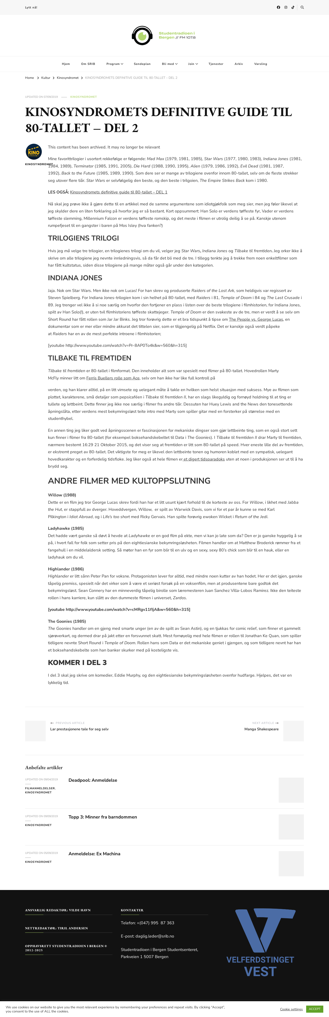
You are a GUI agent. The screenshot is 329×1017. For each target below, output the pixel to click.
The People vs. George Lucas (256, 319)
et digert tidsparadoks (204, 459)
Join (191, 64)
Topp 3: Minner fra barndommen (103, 817)
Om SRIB (88, 64)
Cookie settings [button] (291, 1009)
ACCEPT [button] (315, 1009)
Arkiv (239, 64)
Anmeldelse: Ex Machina (94, 854)
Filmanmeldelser (40, 788)
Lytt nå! (31, 7)
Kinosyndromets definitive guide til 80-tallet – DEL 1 (118, 192)
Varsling (260, 64)
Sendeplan (142, 64)
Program (113, 64)
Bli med (168, 64)
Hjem (66, 64)
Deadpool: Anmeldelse (93, 780)
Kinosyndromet (83, 97)
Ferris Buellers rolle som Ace (113, 378)
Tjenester (216, 64)
